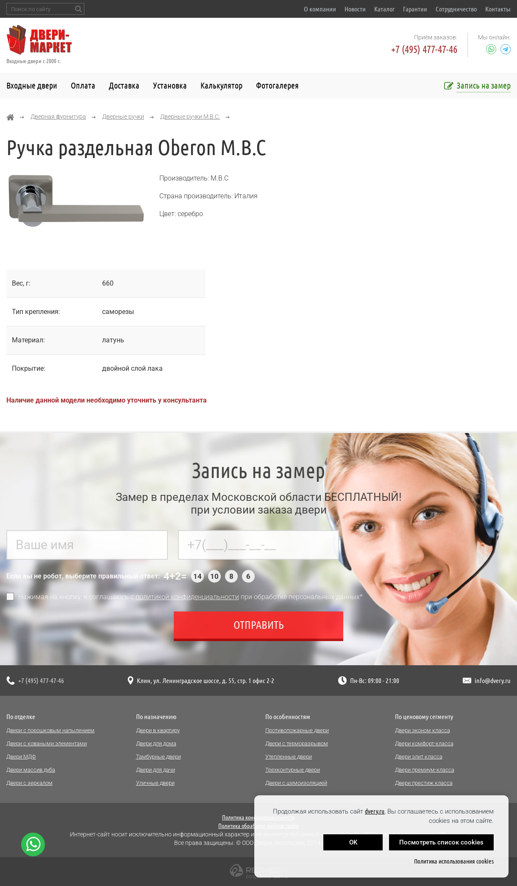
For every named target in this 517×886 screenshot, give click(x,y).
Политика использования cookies (454, 861)
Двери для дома (156, 743)
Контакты (498, 9)
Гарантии (415, 9)
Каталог (384, 9)
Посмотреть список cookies (441, 842)
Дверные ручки (123, 116)
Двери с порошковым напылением (50, 730)
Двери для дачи (155, 770)
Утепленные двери (288, 756)
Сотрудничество (456, 9)
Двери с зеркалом (29, 783)
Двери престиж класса (424, 783)
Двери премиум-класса (424, 770)
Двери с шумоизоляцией (296, 783)
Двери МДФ (21, 756)
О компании (320, 9)
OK (353, 842)
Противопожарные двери (297, 730)
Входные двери (31, 85)
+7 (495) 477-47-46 (424, 49)
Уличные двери (155, 783)
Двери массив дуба (30, 770)
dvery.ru (374, 811)
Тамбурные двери (158, 756)
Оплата (83, 85)
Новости (355, 9)
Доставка (124, 85)
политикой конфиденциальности (187, 601)
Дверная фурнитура (58, 116)
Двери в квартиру (158, 730)
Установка (170, 85)
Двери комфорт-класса (424, 743)
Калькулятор (221, 85)
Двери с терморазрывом (296, 743)
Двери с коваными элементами (46, 743)
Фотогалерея (277, 85)
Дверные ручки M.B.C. (190, 116)
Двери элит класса (418, 756)
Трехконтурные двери (292, 770)
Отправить (258, 628)
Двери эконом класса (422, 730)
